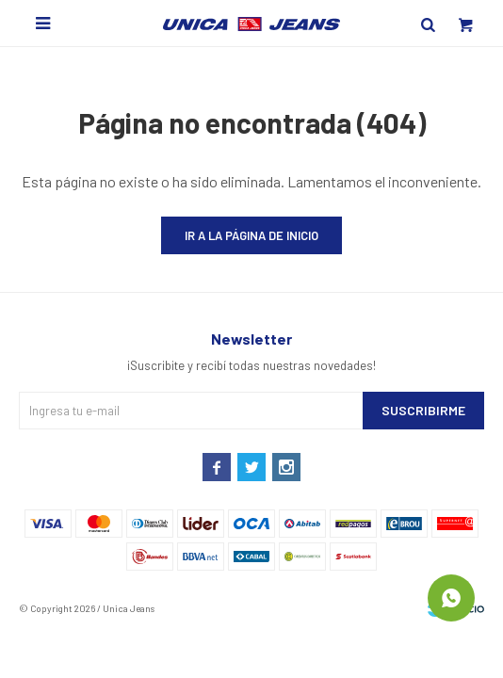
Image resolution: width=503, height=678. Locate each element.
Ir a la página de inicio (251, 235)
